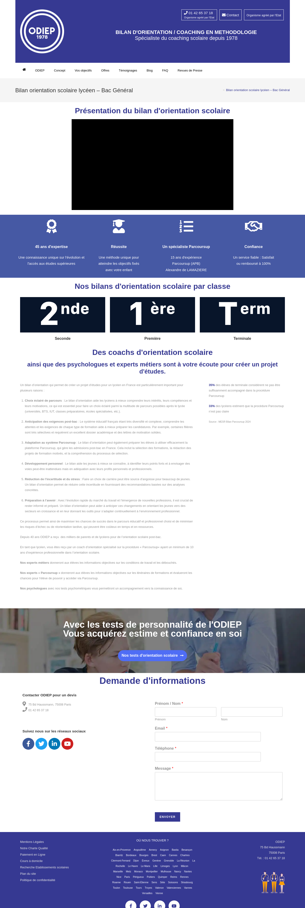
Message (164, 771)
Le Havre (133, 868)
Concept (59, 70)
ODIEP (40, 70)
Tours (139, 890)
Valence (159, 890)
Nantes (188, 874)
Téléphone (165, 751)
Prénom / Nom (169, 706)
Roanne (116, 885)
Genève (156, 863)
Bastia (175, 852)
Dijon (136, 863)
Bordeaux (131, 858)
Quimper (162, 879)
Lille (155, 868)
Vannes (188, 890)
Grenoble (169, 863)
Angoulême (140, 852)
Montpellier (152, 874)
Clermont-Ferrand (120, 863)
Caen (163, 858)
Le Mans (145, 868)
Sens (154, 885)
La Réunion (183, 863)
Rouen (127, 885)
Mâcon (184, 868)
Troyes (148, 890)
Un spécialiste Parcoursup (186, 250)
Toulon (116, 890)
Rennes (184, 879)
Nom (224, 722)
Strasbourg (187, 885)
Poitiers (151, 879)
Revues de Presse (190, 70)
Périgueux (138, 879)
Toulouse (128, 890)
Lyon (175, 868)
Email (161, 731)
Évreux (145, 863)
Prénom (160, 722)
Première (152, 341)
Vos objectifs (83, 70)
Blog (150, 70)
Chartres (185, 858)
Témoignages (128, 70)
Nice (119, 879)
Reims (173, 879)
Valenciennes (174, 890)
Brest (154, 858)
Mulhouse (166, 874)
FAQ (165, 70)
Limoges (165, 868)
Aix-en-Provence (122, 852)
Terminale (242, 341)
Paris (127, 879)
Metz (128, 874)
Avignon (164, 852)
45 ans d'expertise (51, 250)
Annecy (153, 852)
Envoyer (167, 819)
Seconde (63, 341)
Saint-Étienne (141, 885)
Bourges (143, 858)
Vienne (159, 896)
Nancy (177, 874)
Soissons (173, 885)
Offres (105, 70)
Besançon (187, 852)
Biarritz (119, 858)
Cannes (173, 858)
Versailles (147, 896)
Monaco (138, 874)
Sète (162, 885)
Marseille (118, 874)
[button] (152, 658)
